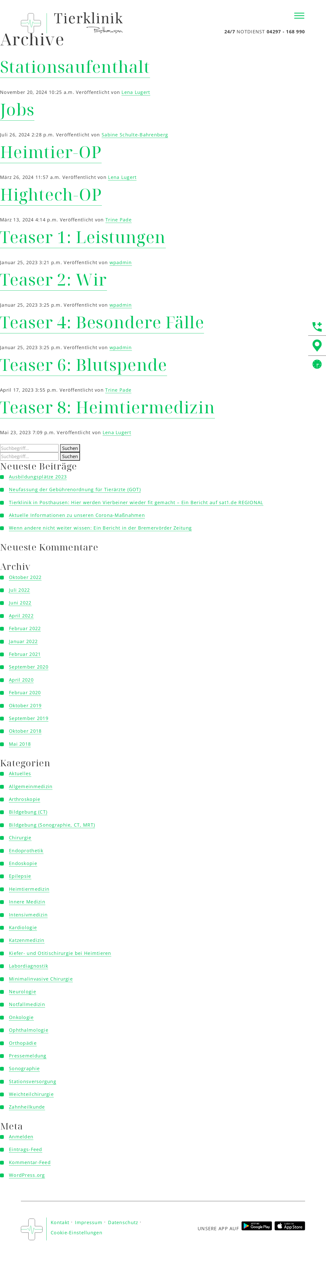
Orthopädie (23, 1043)
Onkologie (21, 1017)
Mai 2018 (20, 744)
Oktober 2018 (25, 731)
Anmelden (21, 1137)
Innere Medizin (27, 902)
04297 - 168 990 (286, 32)
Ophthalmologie (28, 1030)
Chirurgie (20, 837)
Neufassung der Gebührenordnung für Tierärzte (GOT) (75, 489)
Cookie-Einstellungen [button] (76, 1232)
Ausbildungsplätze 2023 (38, 477)
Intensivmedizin (28, 915)
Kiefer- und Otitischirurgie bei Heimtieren (60, 953)
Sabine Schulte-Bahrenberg (135, 135)
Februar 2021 (25, 654)
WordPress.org (27, 1175)
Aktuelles (20, 773)
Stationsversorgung (32, 1081)
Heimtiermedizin (29, 889)
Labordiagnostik (28, 966)
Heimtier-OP (51, 152)
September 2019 (28, 718)
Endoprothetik (26, 850)
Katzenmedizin (27, 940)
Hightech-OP (51, 194)
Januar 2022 (23, 641)
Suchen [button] (70, 448)
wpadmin (121, 262)
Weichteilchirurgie (31, 1094)
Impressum (88, 1222)
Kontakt (60, 1222)
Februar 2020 (25, 692)
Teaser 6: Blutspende (83, 364)
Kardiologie (23, 927)
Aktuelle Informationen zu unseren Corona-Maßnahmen (77, 515)
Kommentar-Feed (30, 1162)
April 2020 (21, 680)
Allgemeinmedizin (30, 786)
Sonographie (24, 1068)
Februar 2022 (25, 628)
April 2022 (21, 616)
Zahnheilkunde (27, 1107)
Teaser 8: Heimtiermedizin (107, 407)
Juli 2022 (19, 590)
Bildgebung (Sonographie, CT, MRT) (52, 825)
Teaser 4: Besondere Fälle (102, 322)
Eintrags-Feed (25, 1149)
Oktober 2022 (25, 577)
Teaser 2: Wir (53, 279)
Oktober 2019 (25, 705)
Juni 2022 (20, 603)
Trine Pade (118, 220)
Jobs (17, 109)
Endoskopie (23, 863)
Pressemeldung (28, 1056)
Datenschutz (123, 1222)
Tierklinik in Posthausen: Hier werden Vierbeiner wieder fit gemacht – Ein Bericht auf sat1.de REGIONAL (136, 502)
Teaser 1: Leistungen (83, 237)
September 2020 (28, 667)
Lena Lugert (135, 92)
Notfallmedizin (27, 1004)
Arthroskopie (24, 799)
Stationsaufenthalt (75, 66)
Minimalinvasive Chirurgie (41, 979)
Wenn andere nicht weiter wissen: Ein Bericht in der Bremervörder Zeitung (100, 528)
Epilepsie (20, 876)
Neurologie (22, 991)
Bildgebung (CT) (28, 812)
